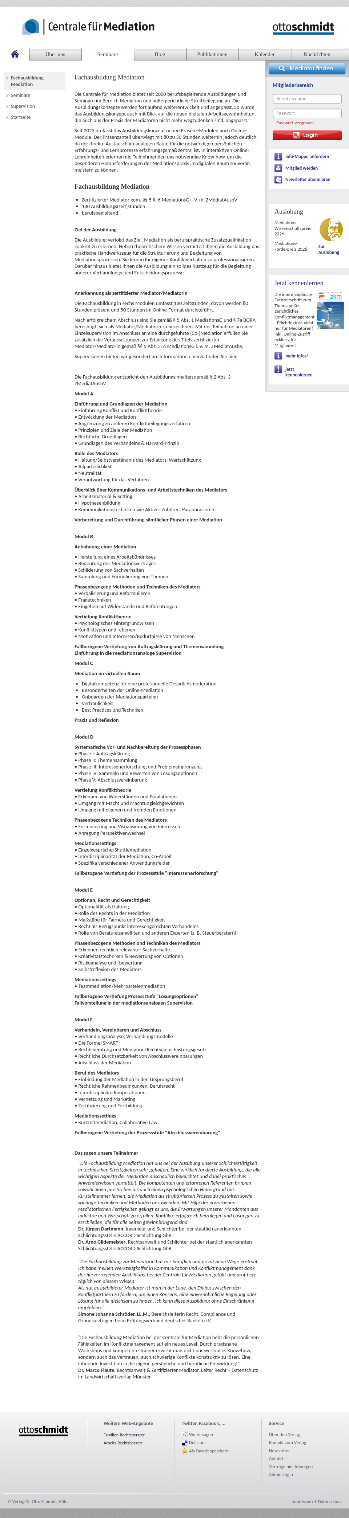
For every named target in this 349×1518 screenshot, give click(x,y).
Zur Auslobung (328, 249)
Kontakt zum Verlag (287, 1442)
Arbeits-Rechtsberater (123, 1442)
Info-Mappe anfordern (307, 156)
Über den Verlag (284, 1434)
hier (232, 356)
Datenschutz (330, 1501)
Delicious (197, 1442)
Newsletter (279, 1450)
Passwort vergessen (295, 122)
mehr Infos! (296, 356)
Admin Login (281, 1474)
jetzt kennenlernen (299, 372)
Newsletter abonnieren (307, 179)
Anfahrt (276, 1458)
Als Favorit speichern (209, 1451)
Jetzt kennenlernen (298, 283)
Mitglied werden (301, 168)
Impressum (302, 1501)
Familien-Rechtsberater (124, 1434)
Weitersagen (201, 1434)
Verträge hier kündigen (291, 1466)
